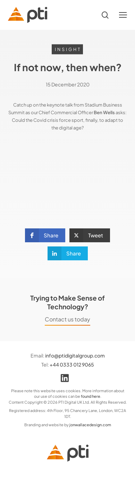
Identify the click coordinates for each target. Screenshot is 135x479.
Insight (68, 49)
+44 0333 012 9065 (72, 364)
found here (90, 396)
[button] (123, 15)
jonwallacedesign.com (90, 424)
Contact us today (67, 319)
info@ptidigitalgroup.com (75, 355)
